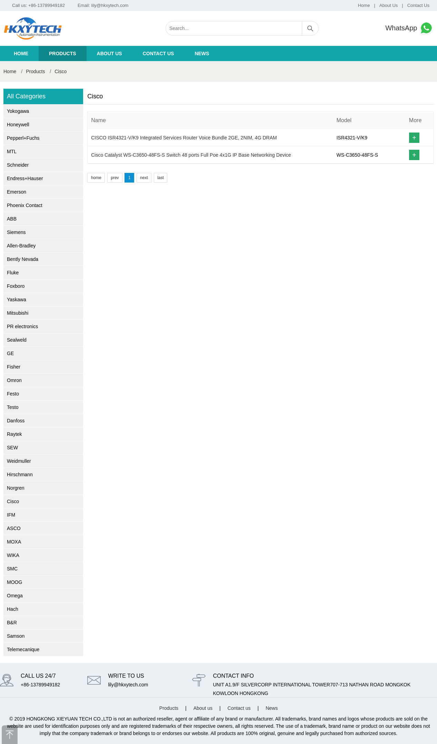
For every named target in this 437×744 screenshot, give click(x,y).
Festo (13, 394)
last (160, 177)
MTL (12, 151)
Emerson (16, 192)
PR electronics (22, 326)
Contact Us (418, 5)
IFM (11, 515)
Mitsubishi (17, 313)
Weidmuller (19, 461)
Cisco (60, 71)
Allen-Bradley (21, 245)
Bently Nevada (22, 259)
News (202, 53)
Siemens (16, 232)
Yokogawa (18, 111)
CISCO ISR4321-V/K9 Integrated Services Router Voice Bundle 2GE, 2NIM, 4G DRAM (184, 137)
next (144, 177)
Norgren (15, 488)
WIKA (13, 555)
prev (115, 177)
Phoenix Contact (24, 205)
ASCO (14, 528)
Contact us (158, 53)
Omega (15, 595)
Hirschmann (20, 474)
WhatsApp (409, 28)
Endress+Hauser (25, 178)
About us (109, 53)
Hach (12, 609)
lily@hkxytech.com (110, 5)
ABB (12, 219)
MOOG (14, 582)
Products (62, 53)
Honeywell (18, 124)
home (96, 177)
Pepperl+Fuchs (23, 138)
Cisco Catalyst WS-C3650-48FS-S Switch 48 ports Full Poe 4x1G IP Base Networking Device (191, 155)
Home (364, 5)
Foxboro (15, 286)
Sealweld (17, 340)
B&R (12, 622)
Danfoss (15, 420)
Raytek (14, 434)
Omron (14, 380)
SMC (12, 568)
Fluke (13, 272)
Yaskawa (16, 299)
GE (10, 353)
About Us (388, 5)
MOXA (14, 542)
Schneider (18, 165)
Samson (15, 636)
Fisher (13, 367)
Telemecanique (23, 649)
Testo (12, 407)
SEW (12, 447)
